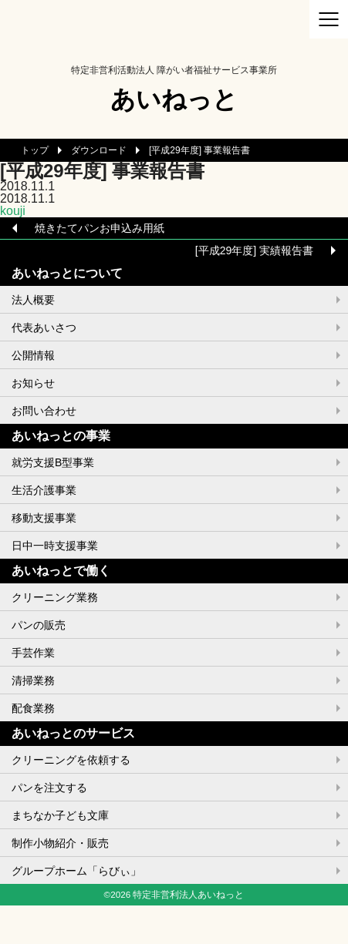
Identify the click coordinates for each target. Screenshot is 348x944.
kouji (12, 210)
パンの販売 (39, 625)
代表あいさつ (44, 327)
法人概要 (33, 300)
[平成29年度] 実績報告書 (254, 250)
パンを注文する (49, 787)
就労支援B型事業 (53, 462)
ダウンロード (99, 150)
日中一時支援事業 (55, 545)
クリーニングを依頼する (71, 760)
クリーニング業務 (55, 597)
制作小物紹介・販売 (60, 843)
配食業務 (33, 708)
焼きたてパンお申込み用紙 (99, 228)
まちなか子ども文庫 (60, 815)
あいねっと (174, 99)
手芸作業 (33, 653)
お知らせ (33, 383)
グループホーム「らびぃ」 (76, 871)
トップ (35, 150)
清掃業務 (33, 680)
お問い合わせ (44, 411)
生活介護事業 (44, 490)
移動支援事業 (44, 518)
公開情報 (33, 355)
